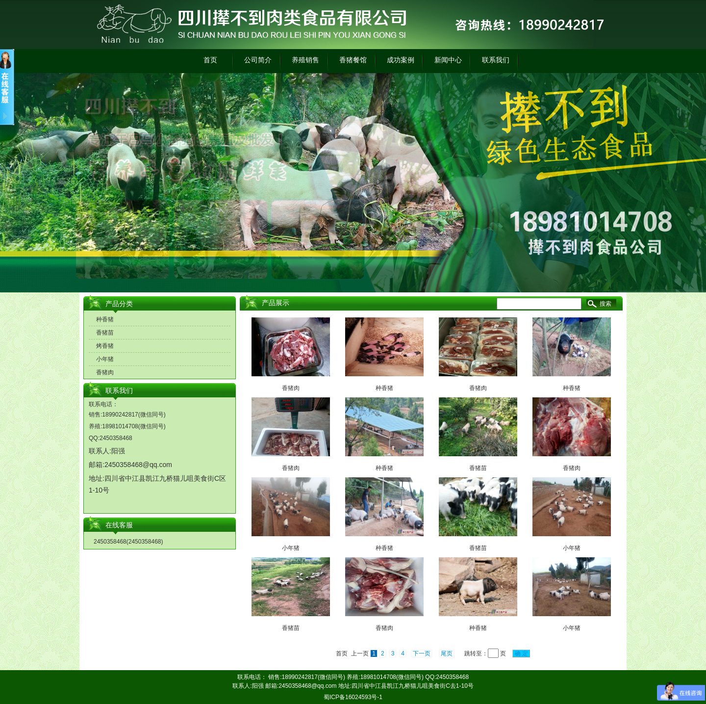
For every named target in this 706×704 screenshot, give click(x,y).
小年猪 (105, 359)
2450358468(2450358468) (128, 541)
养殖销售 (305, 60)
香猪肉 (105, 372)
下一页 (421, 653)
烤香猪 (105, 345)
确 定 (521, 653)
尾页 (447, 653)
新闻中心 (448, 60)
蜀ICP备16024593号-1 (353, 697)
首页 (210, 60)
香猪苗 (105, 332)
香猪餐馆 (353, 60)
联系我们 (495, 60)
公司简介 (258, 60)
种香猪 (105, 319)
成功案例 (400, 60)
